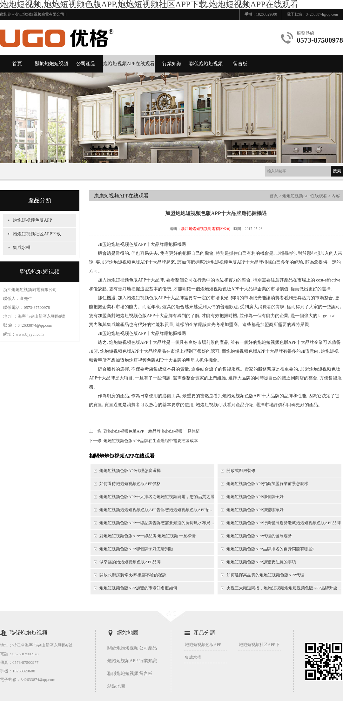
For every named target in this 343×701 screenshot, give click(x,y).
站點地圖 (116, 686)
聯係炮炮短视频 (206, 63)
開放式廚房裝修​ (240, 470)
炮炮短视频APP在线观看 (129, 63)
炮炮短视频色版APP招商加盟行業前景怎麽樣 (267, 483)
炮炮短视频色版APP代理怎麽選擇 (130, 470)
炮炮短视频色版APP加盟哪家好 (255, 509)
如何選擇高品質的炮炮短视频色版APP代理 (265, 575)
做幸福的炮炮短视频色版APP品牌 (130, 561)
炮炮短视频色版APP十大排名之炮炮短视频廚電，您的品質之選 (156, 496)
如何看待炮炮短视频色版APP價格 (130, 483)
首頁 (17, 63)
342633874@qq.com (322, 14)
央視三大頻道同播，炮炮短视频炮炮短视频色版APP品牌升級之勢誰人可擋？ (283, 588)
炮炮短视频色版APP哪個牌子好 (255, 496)
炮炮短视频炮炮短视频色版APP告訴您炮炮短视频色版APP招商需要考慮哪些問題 (156, 509)
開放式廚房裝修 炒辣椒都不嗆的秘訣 (132, 575)
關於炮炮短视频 (51, 63)
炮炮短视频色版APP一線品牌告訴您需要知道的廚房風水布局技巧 (156, 522)
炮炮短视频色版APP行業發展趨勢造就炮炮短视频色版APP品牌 (283, 522)
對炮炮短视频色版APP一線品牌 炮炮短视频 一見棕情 (152, 431)
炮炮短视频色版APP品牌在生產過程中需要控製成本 (151, 440)
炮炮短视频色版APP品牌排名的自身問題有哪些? (270, 548)
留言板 (240, 63)
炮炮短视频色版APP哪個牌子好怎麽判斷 (136, 548)
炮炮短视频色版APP (32, 220)
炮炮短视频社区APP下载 (37, 234)
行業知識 (171, 63)
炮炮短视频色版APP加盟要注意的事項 (261, 561)
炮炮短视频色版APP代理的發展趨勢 (259, 535)
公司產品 (85, 63)
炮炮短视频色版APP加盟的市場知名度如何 (138, 588)
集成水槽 (21, 247)
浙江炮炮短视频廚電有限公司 (206, 228)
